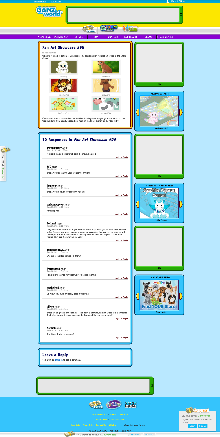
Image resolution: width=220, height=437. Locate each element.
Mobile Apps (131, 36)
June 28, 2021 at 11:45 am (58, 207)
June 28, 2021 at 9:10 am (57, 309)
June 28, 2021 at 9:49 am (57, 252)
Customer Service (138, 425)
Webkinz (113, 414)
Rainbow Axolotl (161, 128)
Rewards (89, 28)
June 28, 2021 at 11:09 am (58, 226)
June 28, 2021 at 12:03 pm (58, 188)
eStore (79, 36)
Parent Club (130, 28)
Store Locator (161, 312)
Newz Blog (44, 36)
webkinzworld (50, 53)
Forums (147, 36)
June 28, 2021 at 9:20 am (57, 290)
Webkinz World (40, 1)
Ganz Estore (56, 1)
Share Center (165, 36)
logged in (59, 360)
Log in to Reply (121, 157)
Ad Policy (112, 425)
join (180, 1)
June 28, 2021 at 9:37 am (57, 271)
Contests (113, 36)
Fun (96, 36)
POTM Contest (161, 220)
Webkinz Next (62, 36)
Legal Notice (75, 425)
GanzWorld (124, 414)
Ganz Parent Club (117, 419)
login (173, 1)
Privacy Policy (88, 425)
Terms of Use (101, 425)
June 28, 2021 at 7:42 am (57, 330)
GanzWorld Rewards (99, 414)
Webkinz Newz (109, 28)
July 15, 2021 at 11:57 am (57, 150)
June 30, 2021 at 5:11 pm (57, 169)
